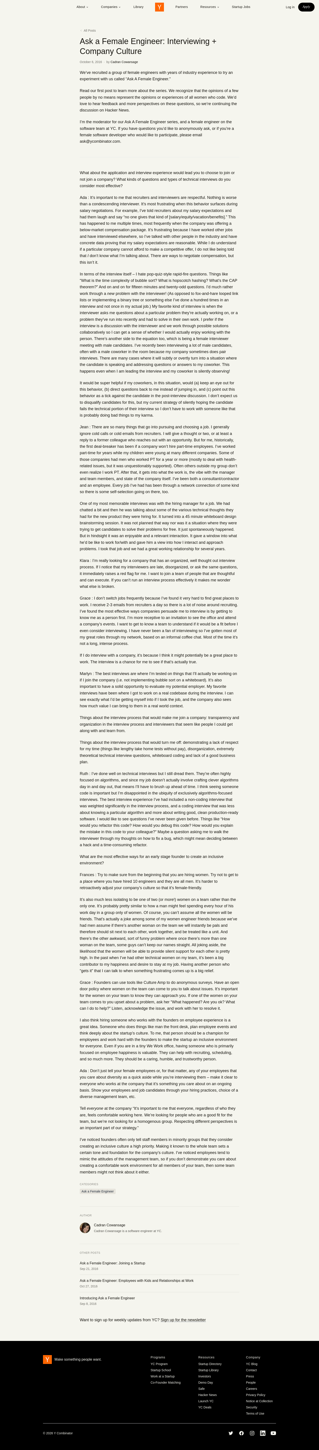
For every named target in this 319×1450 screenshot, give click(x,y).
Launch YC (206, 1401)
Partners (181, 7)
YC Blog (251, 1364)
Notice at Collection (259, 1401)
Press (250, 1376)
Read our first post (96, 90)
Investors (204, 1376)
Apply (306, 6)
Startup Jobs (241, 7)
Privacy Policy (255, 1395)
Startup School (161, 1370)
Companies (111, 7)
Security (251, 1407)
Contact (251, 1370)
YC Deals (204, 1407)
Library (138, 7)
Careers (251, 1388)
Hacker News (117, 110)
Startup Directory (210, 1364)
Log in (290, 7)
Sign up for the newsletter (183, 1320)
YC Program (159, 1364)
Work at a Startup (163, 1376)
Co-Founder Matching (166, 1382)
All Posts (88, 30)
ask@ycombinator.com (100, 141)
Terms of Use (255, 1413)
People (251, 1382)
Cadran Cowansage (124, 62)
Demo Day (205, 1382)
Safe (201, 1388)
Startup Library (208, 1370)
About (82, 7)
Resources (210, 7)
